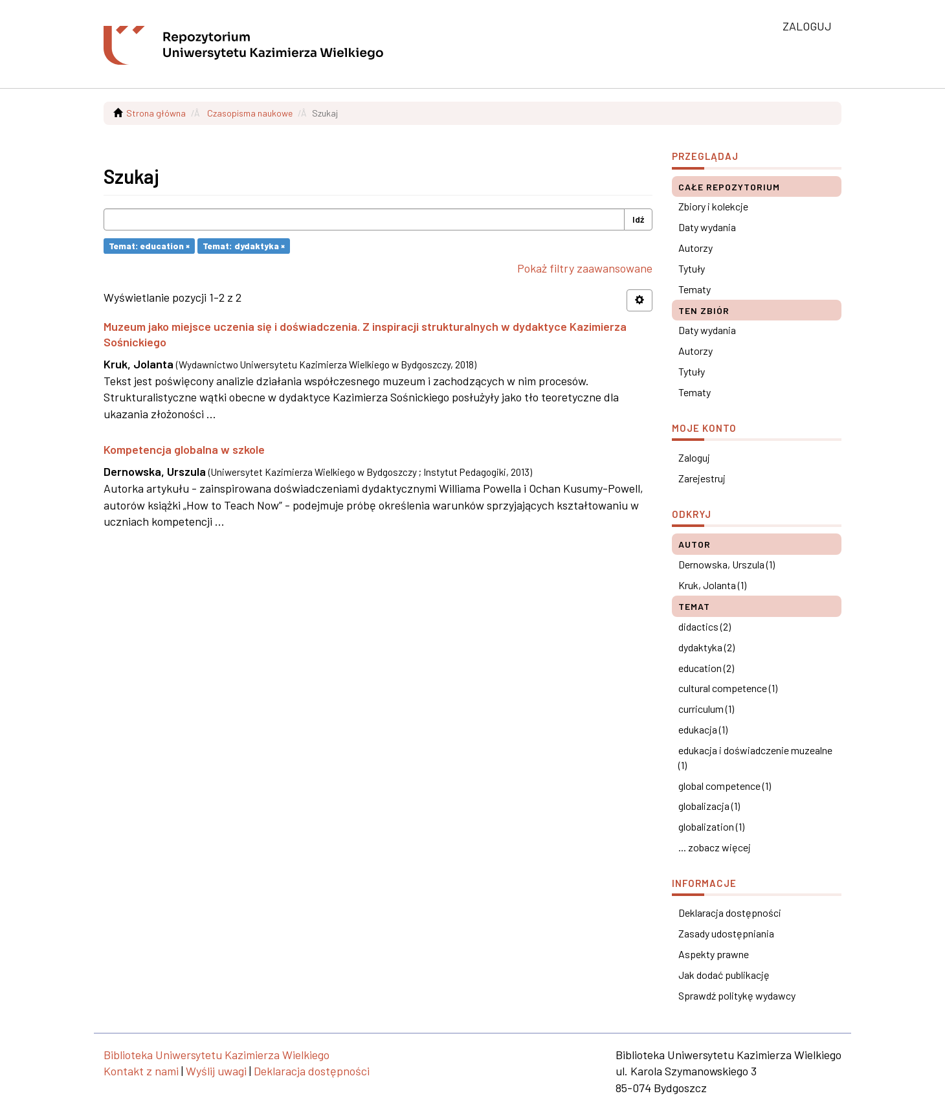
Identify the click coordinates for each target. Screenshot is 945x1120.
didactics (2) (704, 626)
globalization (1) (711, 826)
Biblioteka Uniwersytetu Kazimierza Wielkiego (216, 1054)
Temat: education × (149, 245)
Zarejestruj (702, 478)
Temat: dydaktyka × (244, 245)
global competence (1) (724, 785)
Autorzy (695, 247)
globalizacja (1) (709, 806)
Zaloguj (694, 457)
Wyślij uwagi (216, 1071)
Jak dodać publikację (724, 975)
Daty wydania (707, 227)
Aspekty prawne (713, 954)
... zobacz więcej (714, 847)
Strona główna (156, 112)
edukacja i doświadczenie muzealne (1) (755, 757)
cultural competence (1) (727, 688)
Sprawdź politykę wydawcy (736, 995)
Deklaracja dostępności (729, 912)
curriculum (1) (706, 708)
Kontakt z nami (141, 1071)
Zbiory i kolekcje (713, 206)
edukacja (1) (703, 729)
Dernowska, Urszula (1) (726, 564)
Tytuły (691, 268)
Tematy (694, 289)
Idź (638, 219)
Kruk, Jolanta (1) (712, 585)
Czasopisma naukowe (250, 112)
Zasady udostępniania (726, 933)
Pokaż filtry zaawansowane (584, 268)
